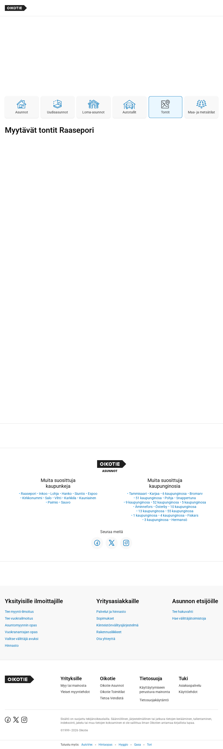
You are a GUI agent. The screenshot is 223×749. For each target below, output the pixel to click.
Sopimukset (105, 618)
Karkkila (70, 498)
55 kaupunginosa (180, 511)
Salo (48, 498)
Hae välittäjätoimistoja (189, 618)
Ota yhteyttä (105, 639)
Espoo (92, 494)
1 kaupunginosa (145, 515)
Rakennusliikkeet (109, 632)
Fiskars (192, 515)
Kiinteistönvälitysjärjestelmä (117, 625)
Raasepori (28, 494)
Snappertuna (186, 498)
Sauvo (65, 502)
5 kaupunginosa (194, 502)
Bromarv (196, 494)
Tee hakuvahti (182, 612)
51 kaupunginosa (149, 498)
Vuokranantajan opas (21, 632)
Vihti (57, 498)
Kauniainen (87, 498)
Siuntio (80, 494)
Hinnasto (12, 645)
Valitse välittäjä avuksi (21, 639)
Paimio (53, 502)
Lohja (54, 494)
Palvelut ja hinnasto (111, 612)
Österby (161, 507)
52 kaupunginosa (166, 502)
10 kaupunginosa (183, 507)
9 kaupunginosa (138, 502)
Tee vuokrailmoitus (19, 618)
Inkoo (43, 494)
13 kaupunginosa (151, 511)
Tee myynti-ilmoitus (19, 612)
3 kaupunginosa (156, 520)
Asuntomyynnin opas (21, 625)
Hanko (67, 494)
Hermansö (179, 520)
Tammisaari (138, 494)
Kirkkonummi (32, 498)
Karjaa (155, 494)
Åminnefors (144, 507)
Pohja (169, 498)
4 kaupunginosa (172, 515)
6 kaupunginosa (174, 494)
